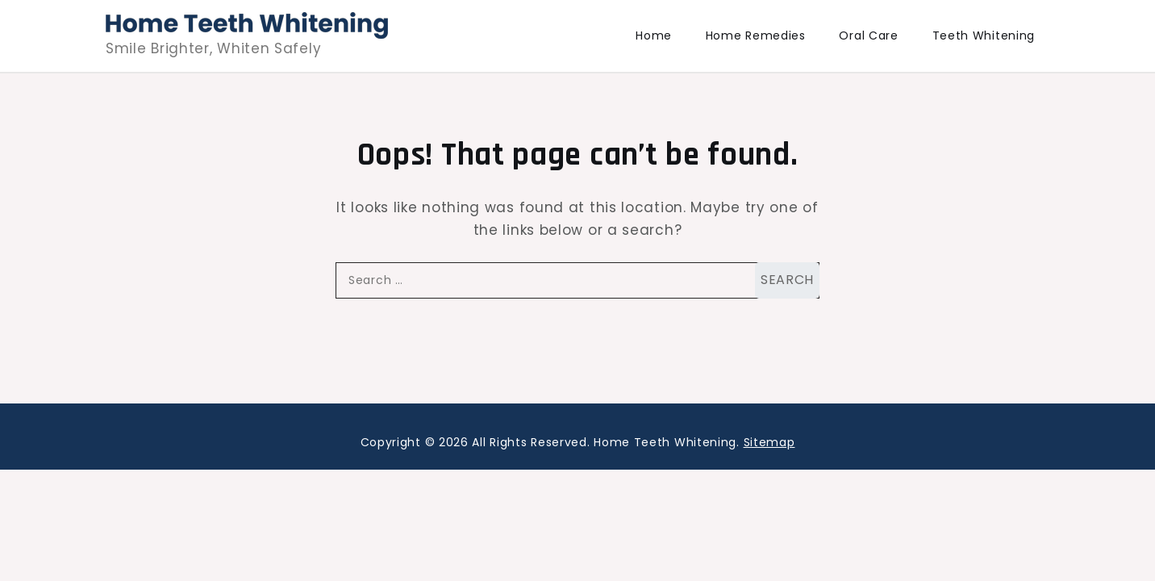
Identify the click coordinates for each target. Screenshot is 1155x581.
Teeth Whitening (984, 35)
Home (654, 35)
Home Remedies (756, 35)
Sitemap (769, 442)
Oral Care (868, 35)
